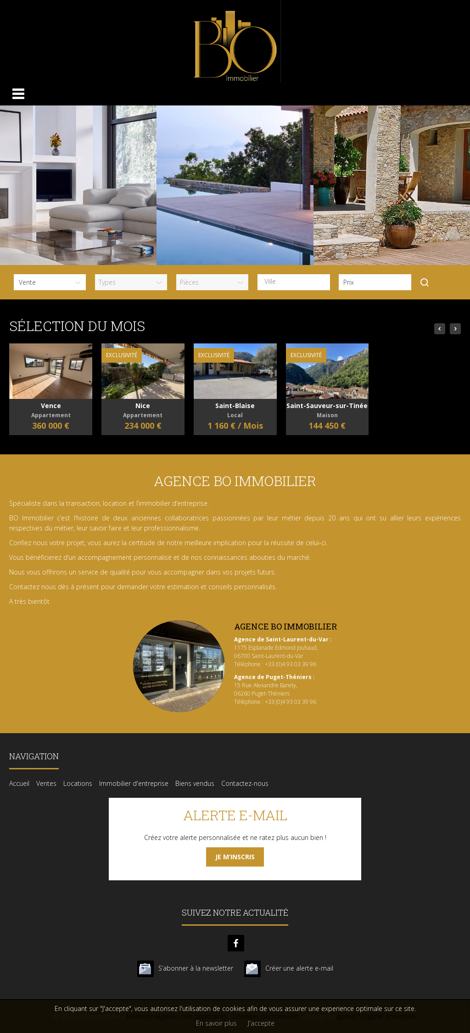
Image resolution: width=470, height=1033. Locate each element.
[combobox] (293, 282)
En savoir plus (216, 1023)
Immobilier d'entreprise (133, 783)
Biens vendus (194, 783)
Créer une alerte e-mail (299, 968)
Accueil (19, 783)
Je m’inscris (235, 856)
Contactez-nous (245, 783)
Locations (77, 783)
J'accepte (261, 1023)
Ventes (46, 783)
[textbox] (295, 281)
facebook (236, 943)
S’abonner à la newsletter (195, 968)
